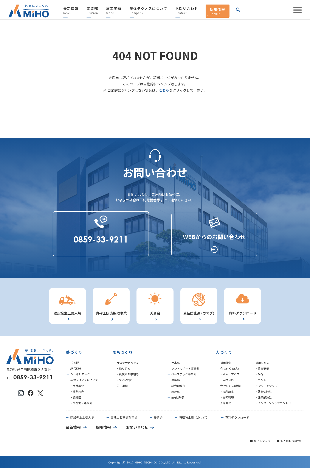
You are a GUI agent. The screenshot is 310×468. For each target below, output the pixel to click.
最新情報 (70, 10)
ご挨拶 (74, 361)
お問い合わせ (186, 10)
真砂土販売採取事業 (124, 416)
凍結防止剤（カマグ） (194, 416)
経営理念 (76, 367)
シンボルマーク (80, 373)
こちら (164, 90)
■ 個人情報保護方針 (290, 440)
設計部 (175, 390)
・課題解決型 (263, 396)
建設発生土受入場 (82, 416)
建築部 (175, 379)
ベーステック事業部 (183, 373)
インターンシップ (266, 384)
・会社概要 (77, 384)
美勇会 (158, 416)
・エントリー (263, 379)
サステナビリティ (128, 361)
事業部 (92, 10)
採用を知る (262, 361)
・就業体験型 (263, 390)
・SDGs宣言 (124, 379)
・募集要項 (262, 367)
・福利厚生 (227, 390)
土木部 (175, 361)
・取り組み (123, 367)
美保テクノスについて (148, 10)
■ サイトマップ (260, 440)
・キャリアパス (229, 373)
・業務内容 (77, 390)
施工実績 (113, 10)
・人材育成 (227, 379)
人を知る (225, 402)
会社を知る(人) (229, 367)
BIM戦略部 (177, 396)
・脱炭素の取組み (127, 373)
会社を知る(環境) (231, 384)
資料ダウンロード (237, 416)
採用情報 (217, 11)
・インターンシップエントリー (274, 402)
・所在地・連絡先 (81, 402)
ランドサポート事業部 (185, 367)
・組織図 (75, 396)
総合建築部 (178, 384)
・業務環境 (227, 396)
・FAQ (259, 373)
